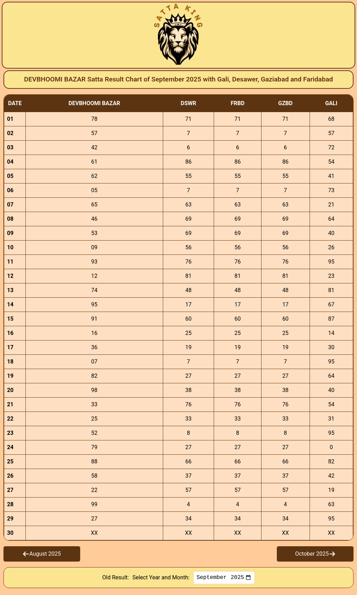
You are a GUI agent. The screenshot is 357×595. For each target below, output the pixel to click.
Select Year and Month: (161, 578)
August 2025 (42, 553)
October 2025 (315, 553)
